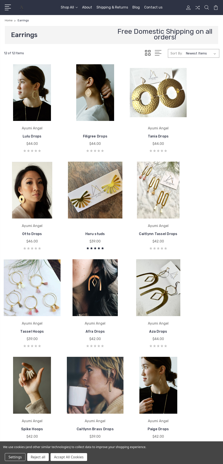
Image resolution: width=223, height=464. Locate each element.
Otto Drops (195, 128)
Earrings (177, 382)
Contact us (153, 7)
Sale (174, 376)
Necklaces (178, 389)
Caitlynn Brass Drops (139, 308)
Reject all (38, 457)
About (87, 7)
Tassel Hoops (139, 218)
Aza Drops (28, 308)
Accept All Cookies (69, 457)
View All (123, 382)
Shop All (69, 7)
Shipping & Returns (112, 7)
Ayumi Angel (126, 376)
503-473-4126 (22, 375)
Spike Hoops (84, 308)
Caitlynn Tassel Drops (83, 218)
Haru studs (28, 218)
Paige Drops (195, 308)
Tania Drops (139, 128)
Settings (15, 457)
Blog (136, 7)
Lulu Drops (28, 128)
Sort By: (176, 53)
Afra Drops (194, 218)
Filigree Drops (83, 128)
